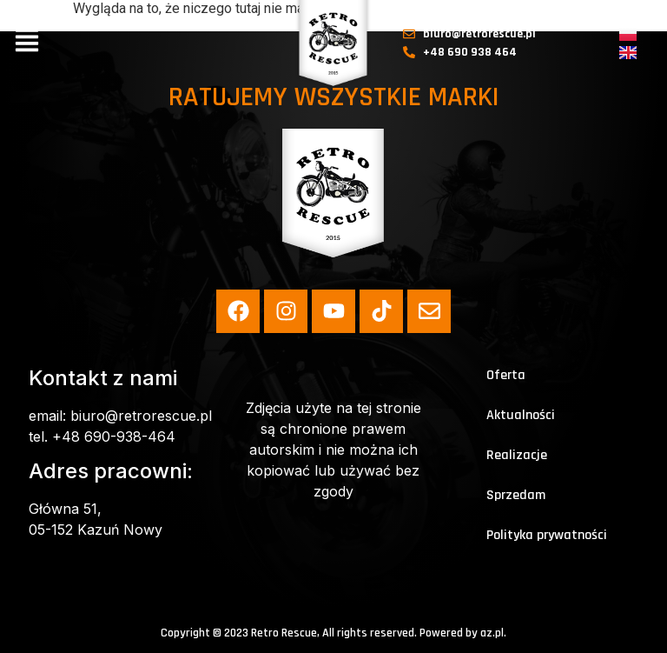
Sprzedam (515, 495)
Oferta (505, 375)
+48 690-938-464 (113, 436)
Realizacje (516, 455)
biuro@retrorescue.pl (141, 415)
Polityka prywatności (546, 535)
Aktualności (520, 415)
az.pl (492, 633)
